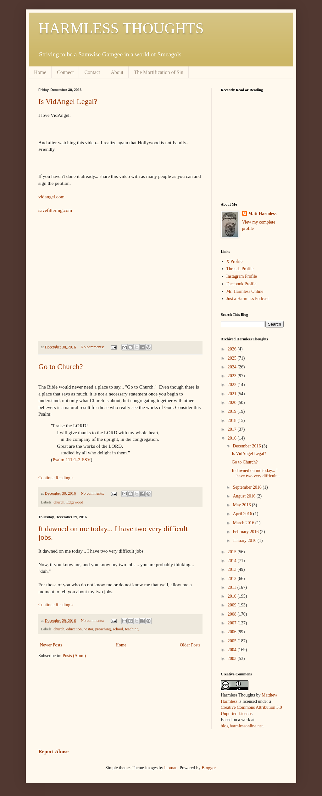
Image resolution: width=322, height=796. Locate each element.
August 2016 (244, 496)
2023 (233, 375)
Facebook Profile (241, 283)
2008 (233, 614)
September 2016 (248, 487)
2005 (233, 641)
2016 (233, 438)
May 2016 (242, 505)
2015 (233, 551)
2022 (233, 384)
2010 (233, 596)
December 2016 (247, 446)
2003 (233, 658)
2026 (233, 349)
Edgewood (74, 502)
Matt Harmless (262, 213)
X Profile (234, 261)
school (118, 629)
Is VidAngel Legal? (67, 101)
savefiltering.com (55, 210)
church (58, 502)
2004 (233, 649)
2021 (233, 393)
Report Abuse (53, 751)
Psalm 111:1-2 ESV (72, 459)
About (117, 72)
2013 (233, 569)
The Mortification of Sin (158, 72)
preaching (103, 629)
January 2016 (245, 540)
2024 (233, 367)
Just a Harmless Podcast (247, 298)
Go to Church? (60, 366)
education (74, 629)
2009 (233, 605)
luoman (170, 767)
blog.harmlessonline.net (242, 726)
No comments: (93, 347)
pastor (88, 629)
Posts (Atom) (74, 655)
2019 (233, 411)
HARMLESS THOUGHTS (121, 28)
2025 (233, 358)
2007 (233, 623)
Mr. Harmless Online (245, 291)
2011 (232, 587)
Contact (92, 72)
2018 (233, 420)
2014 (233, 560)
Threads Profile (240, 268)
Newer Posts (51, 645)
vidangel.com (51, 196)
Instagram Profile (241, 276)
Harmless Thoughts (238, 695)
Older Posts (190, 645)
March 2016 (244, 522)
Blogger (208, 767)
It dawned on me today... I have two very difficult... (256, 473)
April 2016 (243, 513)
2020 (233, 402)
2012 (233, 578)
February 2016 (246, 531)
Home (40, 72)
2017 (233, 429)
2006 (233, 631)
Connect (65, 72)
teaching (132, 629)
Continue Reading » (56, 477)
